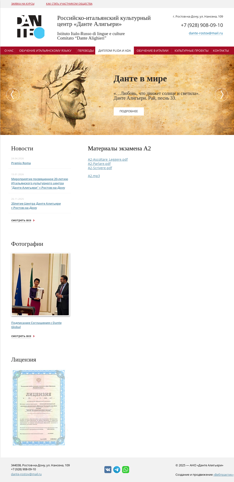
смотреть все (21, 220)
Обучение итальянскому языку (45, 50)
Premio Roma (21, 163)
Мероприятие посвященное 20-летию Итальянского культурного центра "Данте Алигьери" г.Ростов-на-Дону (39, 183)
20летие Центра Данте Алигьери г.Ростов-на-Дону (36, 205)
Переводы (86, 50)
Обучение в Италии (152, 50)
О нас (9, 50)
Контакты (221, 50)
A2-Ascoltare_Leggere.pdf (108, 159)
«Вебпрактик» (223, 474)
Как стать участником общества (69, 3)
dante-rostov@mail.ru (206, 33)
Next (222, 94)
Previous (11, 94)
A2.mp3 (94, 176)
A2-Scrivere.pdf (100, 168)
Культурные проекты (191, 50)
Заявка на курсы (22, 3)
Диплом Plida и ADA (114, 50)
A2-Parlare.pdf (99, 163)
